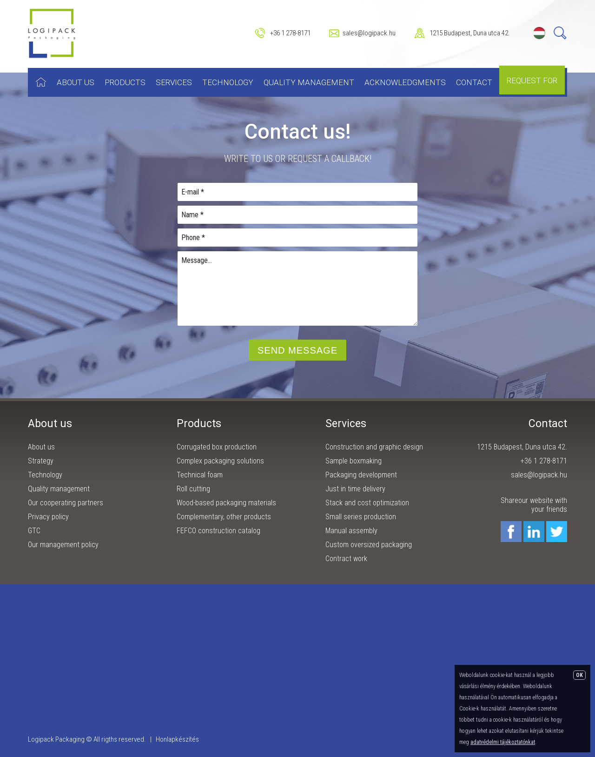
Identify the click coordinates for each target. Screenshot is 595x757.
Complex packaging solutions (220, 460)
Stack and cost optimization (367, 502)
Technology (227, 82)
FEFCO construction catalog (218, 530)
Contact (474, 82)
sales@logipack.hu (369, 33)
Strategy (40, 460)
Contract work (346, 558)
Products (125, 82)
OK (579, 675)
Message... (297, 288)
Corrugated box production (217, 446)
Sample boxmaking (353, 460)
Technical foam (200, 474)
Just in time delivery (355, 488)
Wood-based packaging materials (226, 502)
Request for (532, 80)
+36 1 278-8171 (290, 33)
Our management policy (63, 544)
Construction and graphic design (374, 446)
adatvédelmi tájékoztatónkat (502, 742)
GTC (34, 530)
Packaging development (361, 474)
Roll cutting (193, 488)
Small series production (360, 516)
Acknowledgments (405, 82)
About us (75, 82)
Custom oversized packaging (368, 544)
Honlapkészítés (177, 739)
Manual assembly (351, 530)
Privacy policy (48, 516)
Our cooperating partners (65, 502)
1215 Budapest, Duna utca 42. (470, 33)
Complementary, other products (224, 516)
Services (174, 82)
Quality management (309, 82)
